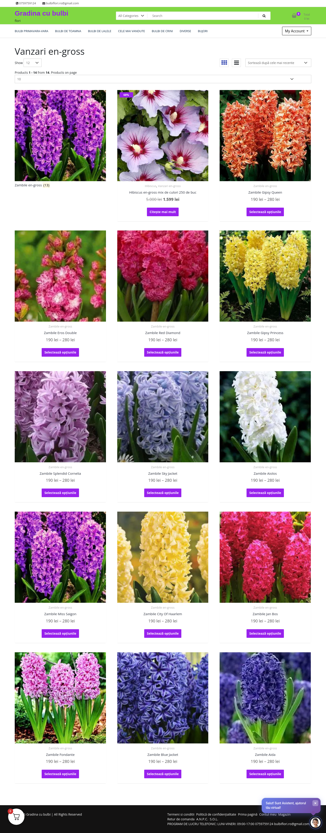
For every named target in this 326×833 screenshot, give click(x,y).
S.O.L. (214, 819)
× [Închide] (315, 803)
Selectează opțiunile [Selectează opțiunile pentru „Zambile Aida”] (265, 774)
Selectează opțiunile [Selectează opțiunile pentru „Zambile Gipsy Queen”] (265, 212)
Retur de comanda (180, 819)
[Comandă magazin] (278, 63)
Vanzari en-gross (169, 186)
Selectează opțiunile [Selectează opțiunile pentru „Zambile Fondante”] (60, 774)
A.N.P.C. (202, 819)
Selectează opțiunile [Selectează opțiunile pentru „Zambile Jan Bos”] (265, 633)
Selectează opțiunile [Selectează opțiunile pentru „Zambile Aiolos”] (265, 493)
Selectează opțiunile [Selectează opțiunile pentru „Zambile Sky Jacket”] (163, 493)
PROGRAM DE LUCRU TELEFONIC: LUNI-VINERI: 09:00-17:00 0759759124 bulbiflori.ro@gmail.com (238, 824)
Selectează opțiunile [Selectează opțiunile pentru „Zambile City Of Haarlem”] (163, 633)
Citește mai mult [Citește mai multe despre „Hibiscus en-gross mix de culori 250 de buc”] (163, 212)
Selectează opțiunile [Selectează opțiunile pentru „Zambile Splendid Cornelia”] (60, 493)
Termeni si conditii (180, 814)
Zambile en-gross (265, 186)
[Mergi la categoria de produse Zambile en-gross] (60, 139)
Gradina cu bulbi (41, 13)
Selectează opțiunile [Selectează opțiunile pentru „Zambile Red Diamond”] (163, 352)
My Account (295, 30)
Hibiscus (150, 186)
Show (19, 63)
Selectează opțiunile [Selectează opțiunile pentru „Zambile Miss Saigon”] (60, 633)
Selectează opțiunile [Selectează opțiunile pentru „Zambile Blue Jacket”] (163, 774)
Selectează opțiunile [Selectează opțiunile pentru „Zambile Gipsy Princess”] (265, 352)
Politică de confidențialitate (216, 814)
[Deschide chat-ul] (316, 823)
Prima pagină (247, 814)
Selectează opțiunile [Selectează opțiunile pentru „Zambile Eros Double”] (60, 352)
